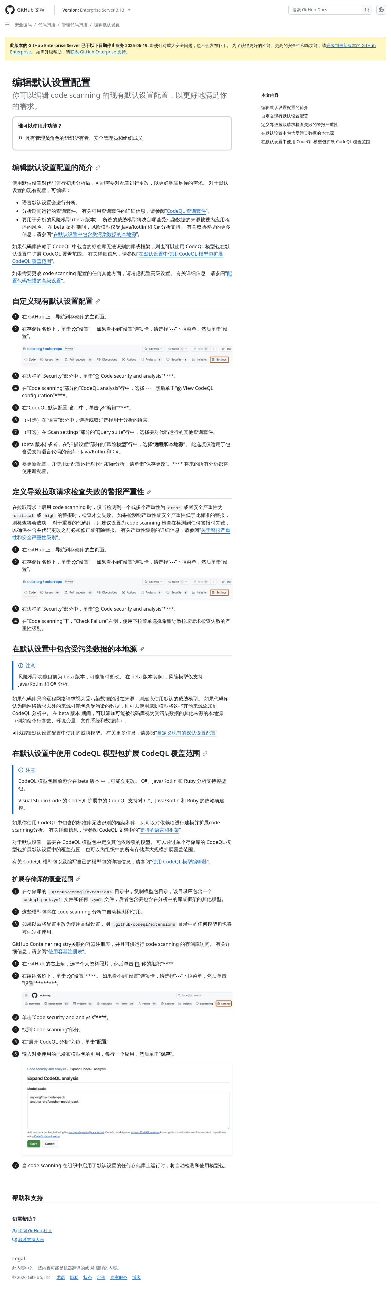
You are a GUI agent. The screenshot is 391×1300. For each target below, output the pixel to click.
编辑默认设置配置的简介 (56, 167)
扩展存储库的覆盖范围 (46, 879)
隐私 (74, 1277)
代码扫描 (46, 24)
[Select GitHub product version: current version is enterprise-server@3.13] (96, 10)
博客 (136, 1277)
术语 (61, 1277)
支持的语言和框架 (159, 829)
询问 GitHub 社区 (32, 1230)
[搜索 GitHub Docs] (326, 9)
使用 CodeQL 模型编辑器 (179, 861)
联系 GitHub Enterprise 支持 (98, 52)
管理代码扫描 (74, 24)
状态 (87, 1277)
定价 (101, 1277)
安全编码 (23, 24)
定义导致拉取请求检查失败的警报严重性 (82, 491)
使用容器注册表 (65, 951)
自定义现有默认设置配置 (56, 301)
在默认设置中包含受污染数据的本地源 (94, 234)
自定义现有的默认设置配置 (186, 732)
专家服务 (118, 1277)
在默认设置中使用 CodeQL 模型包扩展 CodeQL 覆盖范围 (109, 753)
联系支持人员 (28, 1239)
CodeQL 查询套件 (186, 211)
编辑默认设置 (107, 24)
